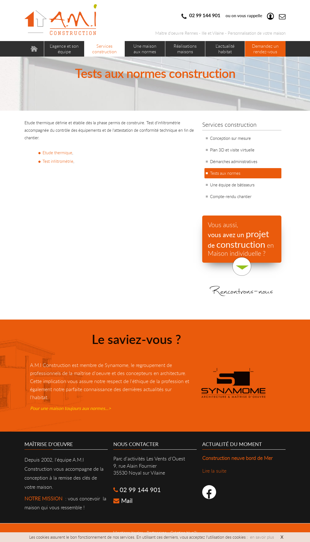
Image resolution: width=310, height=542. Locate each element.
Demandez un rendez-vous (265, 48)
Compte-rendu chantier (230, 196)
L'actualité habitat (225, 48)
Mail (122, 501)
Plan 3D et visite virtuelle (232, 150)
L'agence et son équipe (64, 48)
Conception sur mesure (230, 138)
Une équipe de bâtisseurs (232, 185)
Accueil (34, 49)
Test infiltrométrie (57, 161)
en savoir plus (262, 537)
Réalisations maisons (185, 48)
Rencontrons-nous (242, 296)
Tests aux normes (225, 173)
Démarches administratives (233, 161)
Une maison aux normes (144, 48)
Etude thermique (57, 152)
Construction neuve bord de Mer (237, 458)
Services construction (104, 48)
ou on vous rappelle (230, 15)
